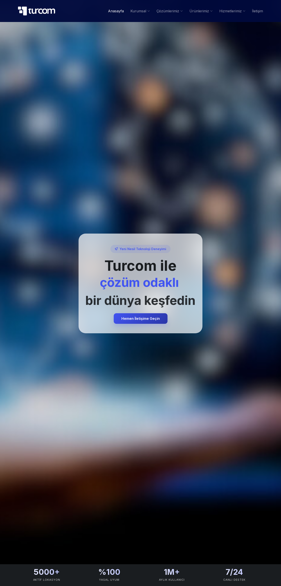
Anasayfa (116, 11)
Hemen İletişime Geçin (140, 318)
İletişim (257, 11)
